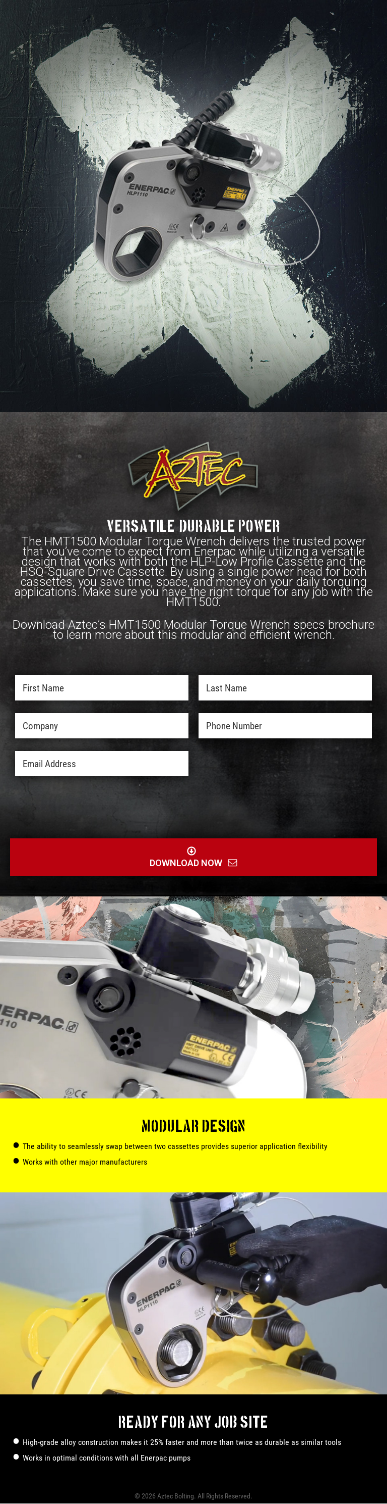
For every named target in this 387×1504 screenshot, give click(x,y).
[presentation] (178, 808)
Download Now (193, 55)
